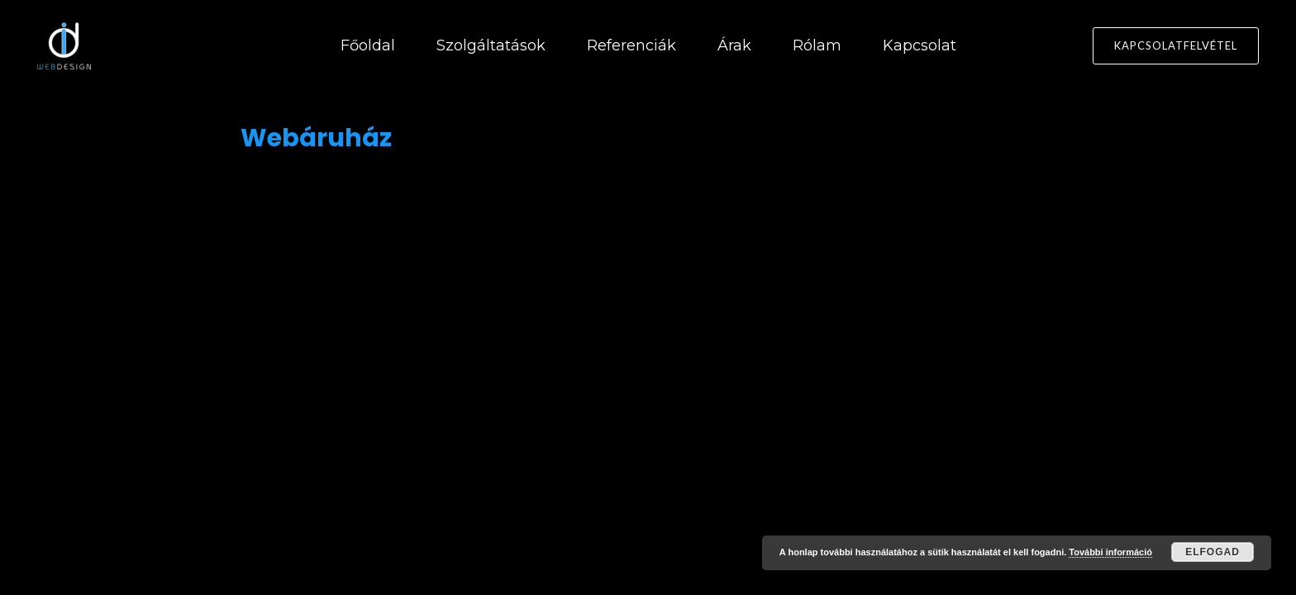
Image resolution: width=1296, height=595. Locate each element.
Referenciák (631, 45)
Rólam (817, 45)
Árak (734, 45)
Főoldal (368, 45)
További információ (1110, 552)
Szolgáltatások (491, 45)
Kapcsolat (919, 45)
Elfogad (1212, 552)
